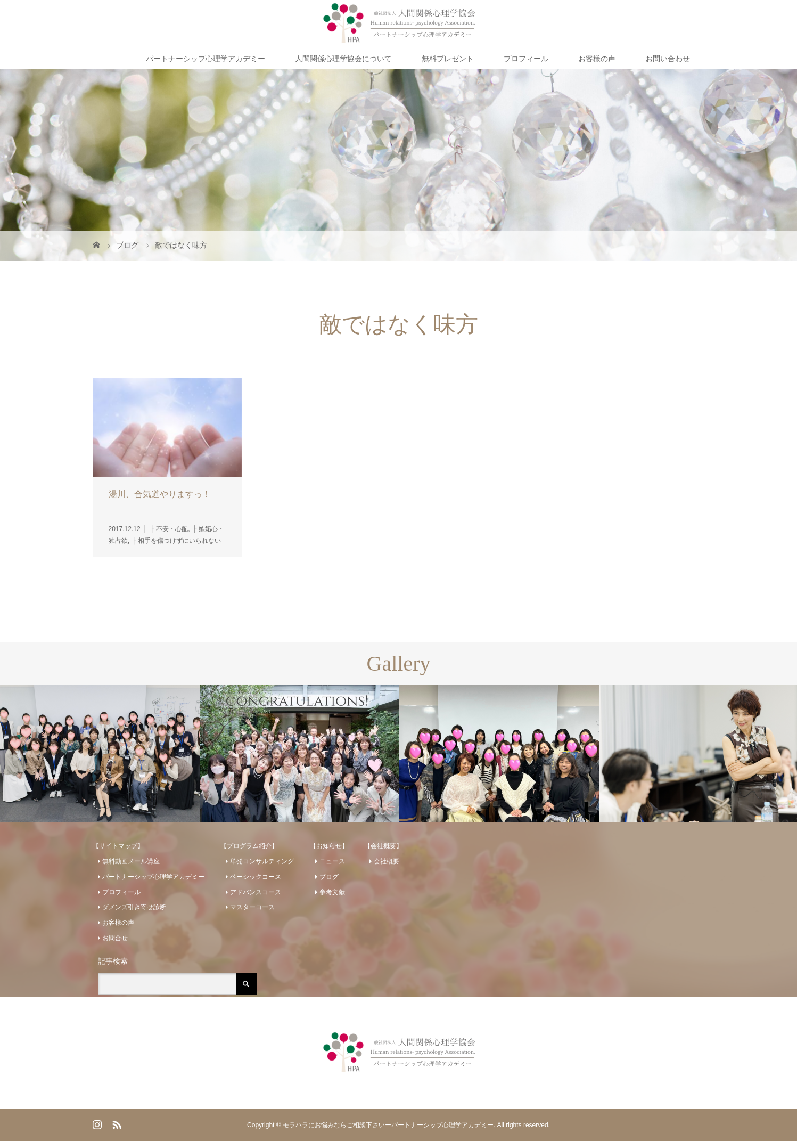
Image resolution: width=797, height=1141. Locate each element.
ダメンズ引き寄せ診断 (134, 907)
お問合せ (115, 938)
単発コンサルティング (262, 861)
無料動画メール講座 (131, 861)
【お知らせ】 (329, 846)
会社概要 (386, 861)
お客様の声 (596, 58)
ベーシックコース (255, 877)
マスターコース (252, 907)
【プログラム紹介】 (249, 846)
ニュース (332, 861)
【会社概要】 (383, 846)
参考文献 (332, 892)
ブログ (329, 877)
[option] (100, 754)
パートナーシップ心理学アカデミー (205, 58)
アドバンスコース (255, 892)
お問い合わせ (667, 58)
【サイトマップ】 (118, 846)
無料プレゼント (448, 58)
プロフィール (526, 58)
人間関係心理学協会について (343, 58)
